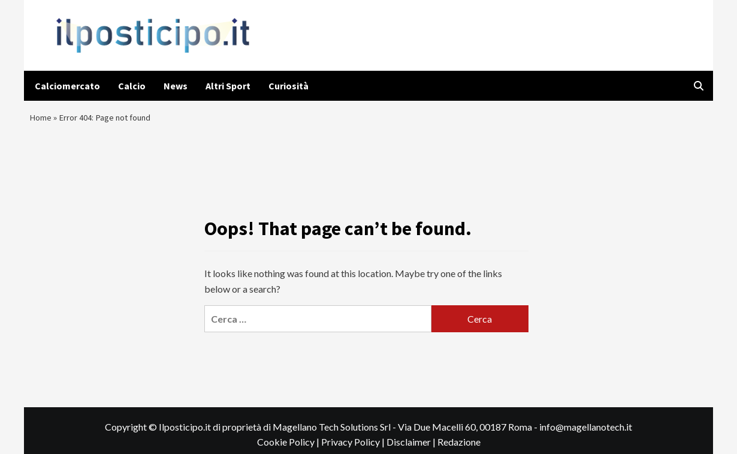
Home (41, 120)
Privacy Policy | (353, 447)
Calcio (132, 86)
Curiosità (288, 86)
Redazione (459, 447)
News (176, 86)
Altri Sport (228, 86)
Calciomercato (67, 86)
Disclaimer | (411, 447)
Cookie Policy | (289, 447)
